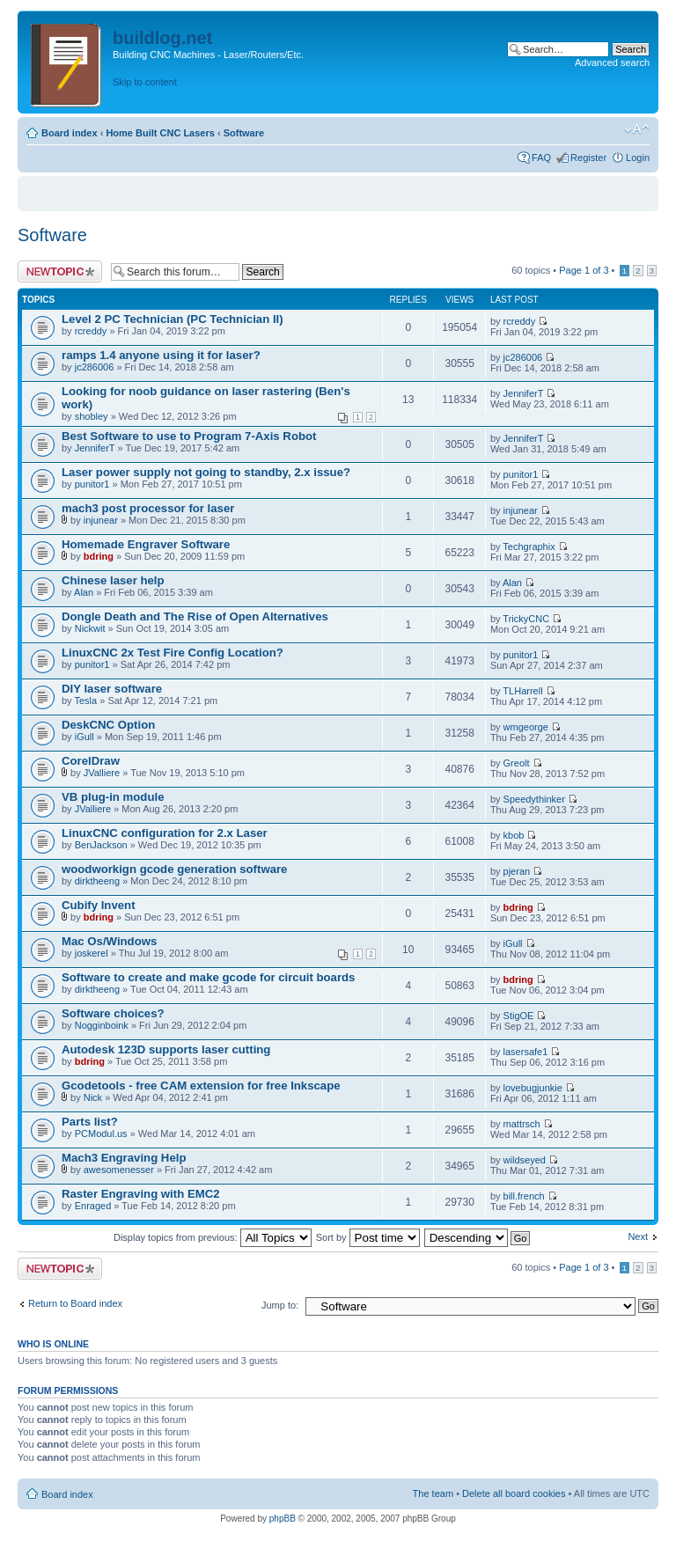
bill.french (524, 1196)
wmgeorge (525, 727)
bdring (99, 556)
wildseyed (524, 1160)
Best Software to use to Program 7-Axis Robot (189, 436)
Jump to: (279, 1305)
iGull (84, 736)
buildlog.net (162, 38)
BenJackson (101, 845)
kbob (514, 835)
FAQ (541, 157)
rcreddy (91, 331)
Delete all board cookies (513, 1493)
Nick (93, 1097)
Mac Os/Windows (109, 941)
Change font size (637, 129)
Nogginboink (102, 1025)
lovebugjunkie (532, 1087)
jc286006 (94, 367)
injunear (101, 520)
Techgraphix (529, 546)
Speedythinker (534, 799)
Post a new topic (60, 271)
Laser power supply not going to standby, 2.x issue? (206, 472)
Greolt (516, 763)
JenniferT (523, 393)
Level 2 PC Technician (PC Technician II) (172, 319)
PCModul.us (101, 1133)
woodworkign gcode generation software (174, 869)
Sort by (368, 1237)
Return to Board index (75, 1303)
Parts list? (90, 1121)
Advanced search (612, 62)
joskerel (91, 953)
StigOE (518, 1015)
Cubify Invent (99, 905)
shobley (91, 416)
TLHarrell (522, 691)
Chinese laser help (113, 580)
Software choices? (113, 1013)
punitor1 (92, 484)
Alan (83, 592)
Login (638, 157)
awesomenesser (119, 1169)
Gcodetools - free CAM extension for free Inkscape (201, 1085)
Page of (583, 270)
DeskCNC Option (108, 724)
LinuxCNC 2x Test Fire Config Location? (172, 652)
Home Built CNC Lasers (160, 133)
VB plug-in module (113, 796)
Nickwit (90, 628)
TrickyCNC (526, 618)
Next (638, 1236)
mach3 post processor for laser (148, 508)
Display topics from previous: (213, 1237)
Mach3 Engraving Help (124, 1157)
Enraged (93, 1205)
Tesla (85, 700)
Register (588, 157)
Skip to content (145, 82)
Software (244, 133)
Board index (69, 133)
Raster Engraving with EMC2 (141, 1193)
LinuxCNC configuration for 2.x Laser (165, 833)
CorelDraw (91, 760)
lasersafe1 (525, 1051)
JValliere (102, 772)
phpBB (282, 1518)
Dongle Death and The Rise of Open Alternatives (195, 616)
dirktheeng (97, 881)
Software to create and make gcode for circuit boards (208, 977)
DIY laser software (112, 688)
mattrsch (521, 1124)
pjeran (517, 871)
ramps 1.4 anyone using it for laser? (161, 355)
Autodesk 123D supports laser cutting (166, 1049)
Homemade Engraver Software (146, 544)
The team (433, 1493)
